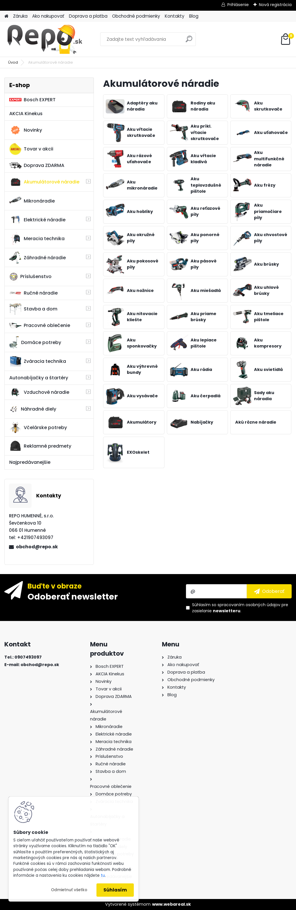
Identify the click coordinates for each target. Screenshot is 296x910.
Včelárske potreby (38, 427)
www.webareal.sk (171, 904)
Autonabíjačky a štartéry (38, 377)
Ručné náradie (33, 293)
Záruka (20, 16)
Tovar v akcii (31, 149)
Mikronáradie (32, 201)
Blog (193, 16)
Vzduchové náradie (39, 392)
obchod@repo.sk (37, 546)
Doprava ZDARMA (36, 165)
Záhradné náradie (37, 257)
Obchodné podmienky (136, 16)
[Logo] (44, 39)
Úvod (13, 62)
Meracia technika (37, 239)
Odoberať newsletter (73, 596)
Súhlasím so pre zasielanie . (240, 608)
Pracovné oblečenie (39, 325)
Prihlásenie (238, 5)
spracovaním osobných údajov (249, 605)
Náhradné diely (32, 409)
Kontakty (174, 16)
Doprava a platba (88, 16)
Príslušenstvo (30, 277)
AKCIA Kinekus (26, 113)
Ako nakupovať (48, 16)
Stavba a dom (33, 309)
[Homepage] (6, 16)
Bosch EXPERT (32, 99)
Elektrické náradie (37, 220)
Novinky (25, 130)
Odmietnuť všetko (69, 890)
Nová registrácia (275, 5)
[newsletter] (269, 591)
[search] (189, 41)
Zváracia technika (37, 361)
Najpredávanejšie (29, 462)
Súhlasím (115, 890)
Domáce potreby (35, 342)
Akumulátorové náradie (44, 182)
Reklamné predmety (40, 446)
